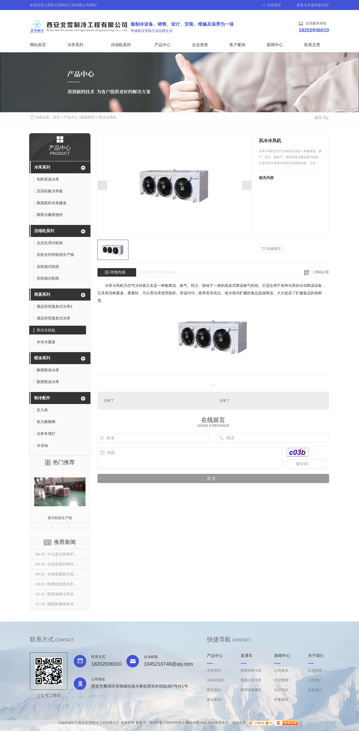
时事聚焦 (281, 699)
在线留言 (274, 5)
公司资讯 (281, 670)
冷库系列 (75, 45)
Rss (203, 723)
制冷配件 (42, 398)
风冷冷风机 (107, 117)
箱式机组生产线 (60, 518)
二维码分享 (320, 272)
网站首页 (38, 45)
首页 (56, 117)
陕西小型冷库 (251, 680)
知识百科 (281, 690)
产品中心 (163, 45)
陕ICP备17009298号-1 (167, 723)
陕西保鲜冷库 (251, 670)
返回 (321, 117)
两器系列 (88, 117)
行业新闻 (281, 680)
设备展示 (315, 690)
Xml (210, 723)
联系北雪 (312, 45)
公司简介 (315, 680)
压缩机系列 (121, 45)
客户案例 (237, 45)
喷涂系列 (42, 358)
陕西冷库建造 (251, 690)
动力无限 (239, 723)
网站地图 (192, 723)
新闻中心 (275, 45)
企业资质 (200, 45)
